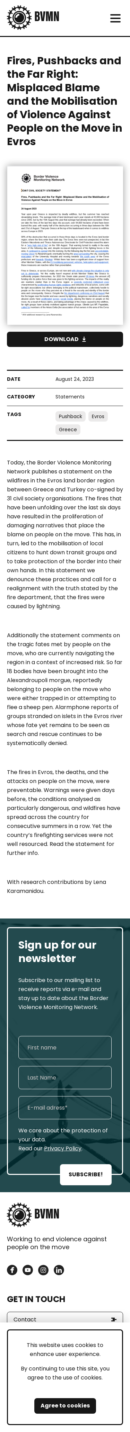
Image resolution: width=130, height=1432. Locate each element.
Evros (98, 416)
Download (61, 339)
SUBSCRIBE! (86, 1174)
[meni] (115, 18)
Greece (68, 429)
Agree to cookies (65, 1406)
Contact (25, 1319)
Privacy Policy (62, 1148)
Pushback (70, 416)
